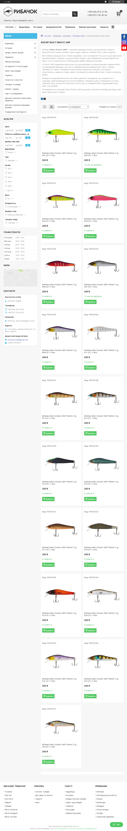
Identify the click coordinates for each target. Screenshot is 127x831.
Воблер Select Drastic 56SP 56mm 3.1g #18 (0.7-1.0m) (101, 548)
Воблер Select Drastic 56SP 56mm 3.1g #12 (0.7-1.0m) (59, 417)
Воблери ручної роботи (106, 795)
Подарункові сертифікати (15, 112)
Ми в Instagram (11, 813)
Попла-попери (102, 809)
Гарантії (38, 799)
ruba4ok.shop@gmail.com (17, 340)
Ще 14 (10, 190)
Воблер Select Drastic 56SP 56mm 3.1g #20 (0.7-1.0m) (101, 614)
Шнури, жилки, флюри (14, 52)
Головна (8, 791)
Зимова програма (87, 27)
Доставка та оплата (44, 795)
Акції (37, 802)
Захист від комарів (13, 71)
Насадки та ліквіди (12, 84)
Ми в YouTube (11, 817)
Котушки (37, 27)
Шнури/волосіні (53, 27)
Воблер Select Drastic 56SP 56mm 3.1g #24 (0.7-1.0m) (59, 745)
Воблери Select (79, 36)
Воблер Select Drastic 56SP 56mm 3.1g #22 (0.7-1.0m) (101, 680)
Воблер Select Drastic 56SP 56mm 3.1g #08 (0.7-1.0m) (59, 351)
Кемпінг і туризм (12, 89)
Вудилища (24, 27)
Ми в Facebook (11, 809)
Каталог (10, 27)
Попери (99, 813)
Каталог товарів (42, 791)
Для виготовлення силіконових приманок (18, 99)
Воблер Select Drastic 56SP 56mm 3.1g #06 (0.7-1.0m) (59, 285)
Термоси (104, 27)
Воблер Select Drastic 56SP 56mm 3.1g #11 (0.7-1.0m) (101, 351)
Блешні (99, 799)
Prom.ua (76, 826)
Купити (49, 170)
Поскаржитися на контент (66, 829)
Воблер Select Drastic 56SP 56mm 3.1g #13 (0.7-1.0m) (101, 417)
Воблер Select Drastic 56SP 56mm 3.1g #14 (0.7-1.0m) (59, 482)
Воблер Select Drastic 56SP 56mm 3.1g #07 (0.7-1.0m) (101, 285)
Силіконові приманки (105, 817)
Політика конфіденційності (87, 829)
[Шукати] (75, 14)
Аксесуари (70, 809)
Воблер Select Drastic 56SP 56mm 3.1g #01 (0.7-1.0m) (59, 154)
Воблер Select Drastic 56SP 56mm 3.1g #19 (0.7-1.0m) (59, 614)
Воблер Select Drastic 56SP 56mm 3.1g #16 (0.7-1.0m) (101, 482)
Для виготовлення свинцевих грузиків (17, 106)
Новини (8, 806)
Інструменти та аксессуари (16, 66)
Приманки (70, 27)
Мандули (100, 806)
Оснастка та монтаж (14, 80)
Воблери (67, 36)
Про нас (8, 795)
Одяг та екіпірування (13, 93)
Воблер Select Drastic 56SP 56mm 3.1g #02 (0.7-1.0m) (101, 154)
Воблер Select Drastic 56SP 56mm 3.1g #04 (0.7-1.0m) (101, 220)
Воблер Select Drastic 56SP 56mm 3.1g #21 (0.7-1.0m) (59, 680)
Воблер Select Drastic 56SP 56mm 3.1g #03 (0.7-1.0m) (59, 220)
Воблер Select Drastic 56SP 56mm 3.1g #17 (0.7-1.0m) (59, 548)
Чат (116, 824)
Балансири (100, 802)
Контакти (9, 799)
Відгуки (8, 802)
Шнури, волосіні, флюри (76, 799)
